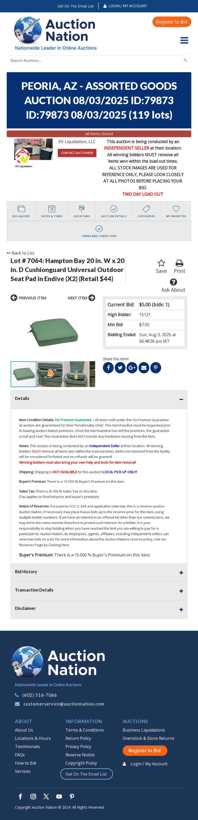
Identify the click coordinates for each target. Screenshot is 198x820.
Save (161, 266)
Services (23, 771)
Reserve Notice (80, 755)
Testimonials (27, 746)
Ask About (173, 285)
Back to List (20, 253)
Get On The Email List (75, 6)
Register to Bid (171, 21)
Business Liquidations (144, 730)
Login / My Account (128, 6)
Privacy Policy (78, 746)
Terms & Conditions (84, 730)
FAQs (20, 755)
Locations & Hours (33, 738)
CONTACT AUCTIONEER (77, 153)
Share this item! (116, 358)
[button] (15, 333)
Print (179, 266)
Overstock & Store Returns (148, 738)
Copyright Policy (81, 763)
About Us (24, 730)
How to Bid (25, 763)
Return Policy (78, 738)
